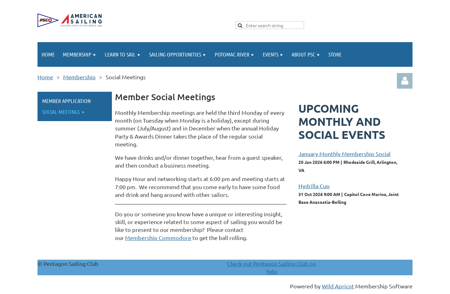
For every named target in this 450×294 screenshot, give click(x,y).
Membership (79, 77)
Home (45, 77)
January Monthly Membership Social (344, 153)
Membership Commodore (158, 237)
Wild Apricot (338, 286)
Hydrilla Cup (314, 186)
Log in (404, 81)
